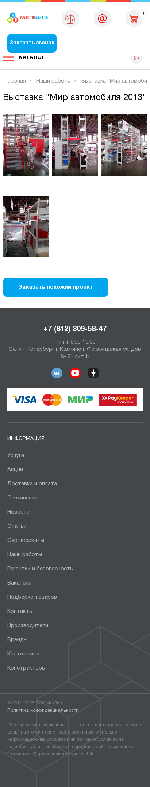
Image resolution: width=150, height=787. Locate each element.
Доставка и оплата (32, 483)
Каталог (32, 57)
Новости (18, 512)
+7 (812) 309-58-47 (75, 329)
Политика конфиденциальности (42, 710)
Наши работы (24, 554)
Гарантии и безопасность (40, 568)
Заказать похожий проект (55, 287)
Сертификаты (25, 540)
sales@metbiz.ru (102, 18)
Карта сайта (23, 653)
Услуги (15, 455)
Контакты (20, 611)
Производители (27, 625)
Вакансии (19, 583)
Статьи (17, 526)
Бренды (17, 639)
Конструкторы (26, 668)
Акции (15, 469)
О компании (22, 498)
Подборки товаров (32, 597)
